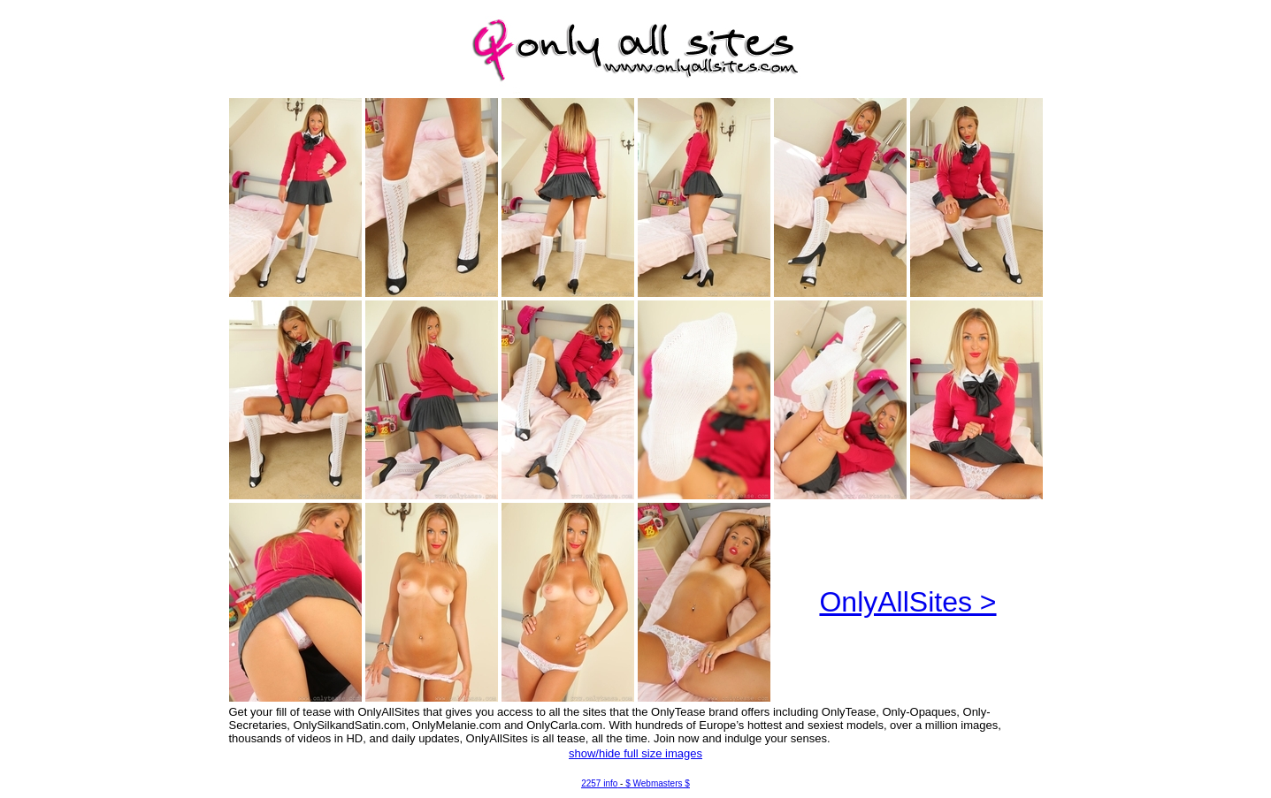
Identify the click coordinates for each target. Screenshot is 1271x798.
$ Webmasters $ (657, 783)
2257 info (599, 783)
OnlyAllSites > (907, 602)
